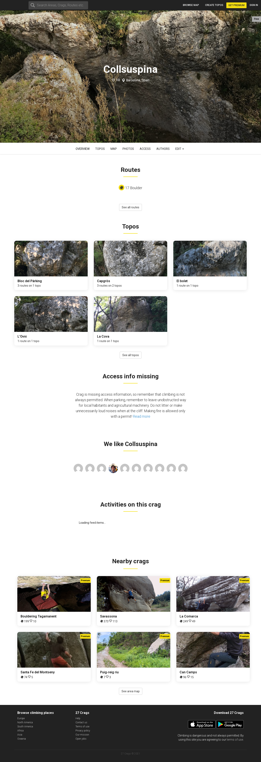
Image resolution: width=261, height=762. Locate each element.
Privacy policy (82, 730)
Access (145, 148)
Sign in (254, 5)
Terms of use (82, 726)
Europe (21, 718)
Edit (179, 148)
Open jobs (80, 738)
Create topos (214, 5)
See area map (131, 691)
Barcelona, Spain (137, 80)
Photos (128, 148)
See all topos (130, 355)
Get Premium (236, 5)
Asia (19, 734)
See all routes (130, 207)
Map (114, 148)
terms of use (235, 739)
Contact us (81, 722)
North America (25, 722)
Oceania (21, 738)
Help (77, 718)
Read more (141, 416)
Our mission (82, 734)
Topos (100, 148)
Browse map (191, 5)
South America (25, 726)
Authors (163, 148)
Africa (20, 730)
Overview (83, 148)
